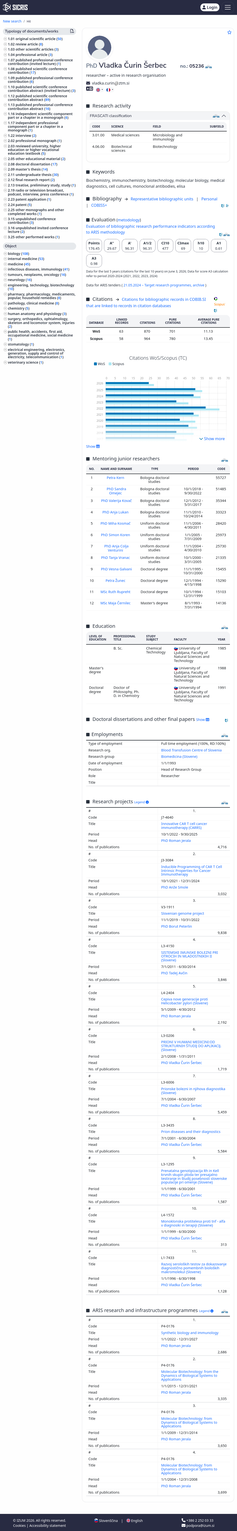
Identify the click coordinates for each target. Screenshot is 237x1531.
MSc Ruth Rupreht (116, 590)
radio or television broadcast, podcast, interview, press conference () (41, 192)
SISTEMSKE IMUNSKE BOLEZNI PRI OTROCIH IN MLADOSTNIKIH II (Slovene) (189, 955)
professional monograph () (39, 140)
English (134, 1519)
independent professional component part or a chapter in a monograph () (35, 126)
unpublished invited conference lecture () (38, 230)
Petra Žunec (116, 579)
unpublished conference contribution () (32, 221)
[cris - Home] (15, 7)
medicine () (19, 264)
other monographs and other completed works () (36, 211)
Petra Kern (116, 477)
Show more (212, 438)
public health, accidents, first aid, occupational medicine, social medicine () (40, 335)
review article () (29, 44)
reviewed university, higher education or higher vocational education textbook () (34, 150)
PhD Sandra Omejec (117, 490)
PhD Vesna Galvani (117, 568)
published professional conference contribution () (40, 80)
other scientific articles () (37, 49)
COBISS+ (99, 205)
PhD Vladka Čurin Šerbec (182, 1061)
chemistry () (19, 308)
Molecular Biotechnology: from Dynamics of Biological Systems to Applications (189, 1421)
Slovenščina (106, 1519)
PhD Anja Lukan (116, 511)
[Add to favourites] (229, 32)
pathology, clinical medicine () (33, 303)
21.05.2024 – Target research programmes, (158, 285)
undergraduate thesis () (37, 174)
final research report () (35, 179)
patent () (24, 204)
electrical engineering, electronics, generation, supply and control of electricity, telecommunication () (36, 353)
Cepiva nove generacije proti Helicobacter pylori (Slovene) (185, 1000)
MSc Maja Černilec (116, 601)
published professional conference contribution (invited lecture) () (40, 62)
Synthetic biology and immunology (190, 1331)
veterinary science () (25, 362)
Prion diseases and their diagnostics (191, 1130)
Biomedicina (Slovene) (179, 755)
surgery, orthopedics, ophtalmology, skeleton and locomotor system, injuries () (41, 322)
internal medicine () (26, 258)
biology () (18, 253)
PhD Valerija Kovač (116, 500)
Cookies (20, 1524)
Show (93, 446)
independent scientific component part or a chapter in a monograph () (40, 115)
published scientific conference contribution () (37, 70)
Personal (209, 199)
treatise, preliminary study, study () (46, 185)
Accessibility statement (47, 1524)
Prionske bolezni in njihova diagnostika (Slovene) (193, 1090)
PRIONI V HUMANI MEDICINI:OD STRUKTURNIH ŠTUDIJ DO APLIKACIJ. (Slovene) (191, 1045)
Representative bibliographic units (162, 199)
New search (12, 21)
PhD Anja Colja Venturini (116, 547)
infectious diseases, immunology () (38, 269)
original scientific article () (39, 38)
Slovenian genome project (183, 912)
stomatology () (21, 344)
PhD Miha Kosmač (116, 522)
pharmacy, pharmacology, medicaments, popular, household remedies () (41, 296)
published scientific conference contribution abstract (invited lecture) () (41, 89)
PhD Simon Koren (116, 534)
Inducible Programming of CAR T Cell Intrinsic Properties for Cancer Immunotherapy (191, 869)
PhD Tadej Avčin (174, 972)
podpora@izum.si (198, 1524)
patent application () (33, 199)
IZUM (21, 1519)
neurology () (20, 279)
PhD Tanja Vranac (116, 556)
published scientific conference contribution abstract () (37, 98)
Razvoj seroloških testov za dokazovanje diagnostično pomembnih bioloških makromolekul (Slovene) (194, 1267)
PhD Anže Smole (175, 886)
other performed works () (38, 237)
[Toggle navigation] (228, 7)
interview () (26, 135)
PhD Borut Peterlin (177, 925)
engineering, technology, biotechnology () (41, 287)
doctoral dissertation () (36, 164)
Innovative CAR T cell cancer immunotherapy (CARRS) (184, 824)
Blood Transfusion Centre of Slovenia (191, 749)
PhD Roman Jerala (176, 839)
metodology (129, 220)
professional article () (34, 54)
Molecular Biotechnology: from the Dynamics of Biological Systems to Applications (189, 1374)
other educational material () (40, 158)
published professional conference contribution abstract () (40, 106)
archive (199, 285)
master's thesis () (32, 169)
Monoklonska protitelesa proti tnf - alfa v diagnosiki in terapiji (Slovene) (193, 1222)
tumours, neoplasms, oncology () (37, 274)
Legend (141, 801)
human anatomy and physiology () (37, 313)
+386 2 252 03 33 (197, 1519)
